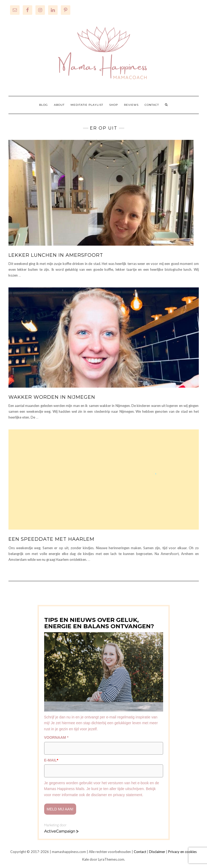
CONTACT (152, 105)
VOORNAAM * (56, 737)
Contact (140, 852)
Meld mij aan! (60, 809)
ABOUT (59, 105)
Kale (85, 859)
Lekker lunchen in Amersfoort (55, 255)
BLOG (43, 105)
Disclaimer (157, 852)
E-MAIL (51, 760)
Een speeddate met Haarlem (51, 539)
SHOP (113, 105)
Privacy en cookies (182, 852)
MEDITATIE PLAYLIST (87, 105)
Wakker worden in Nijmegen (51, 397)
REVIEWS (131, 105)
